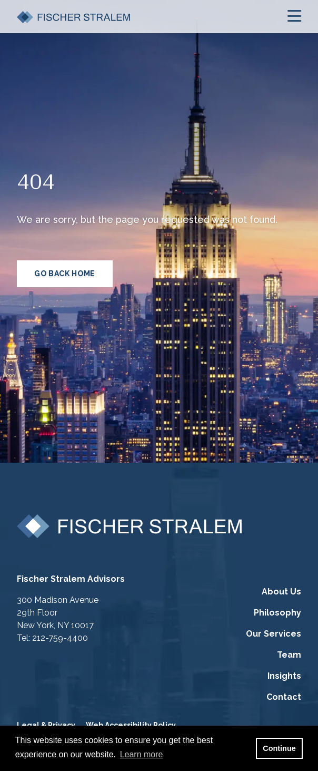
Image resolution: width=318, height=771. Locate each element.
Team (289, 655)
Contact (283, 697)
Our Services (273, 634)
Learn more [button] (141, 754)
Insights (284, 676)
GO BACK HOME (64, 273)
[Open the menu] (294, 16)
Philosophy (277, 613)
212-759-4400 (60, 638)
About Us (281, 592)
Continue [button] (279, 748)
